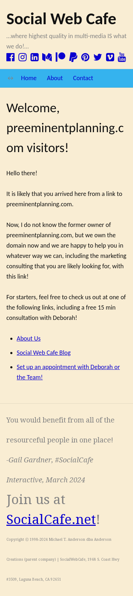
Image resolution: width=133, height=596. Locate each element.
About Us (29, 338)
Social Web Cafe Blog (44, 353)
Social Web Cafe (61, 18)
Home (29, 78)
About (55, 78)
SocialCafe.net (51, 519)
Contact (83, 78)
